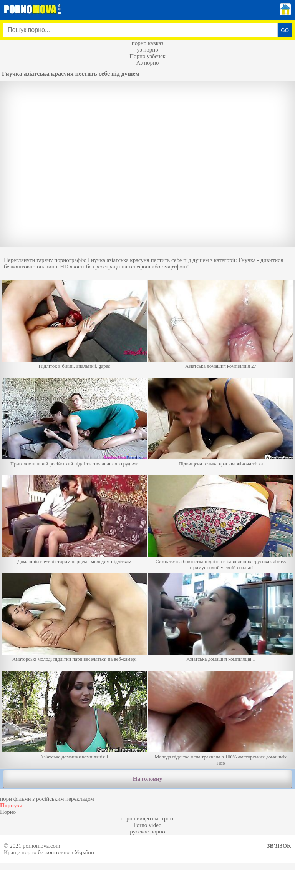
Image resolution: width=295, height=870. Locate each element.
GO (285, 30)
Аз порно (147, 63)
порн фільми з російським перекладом (47, 799)
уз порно (147, 50)
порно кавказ (148, 43)
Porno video (148, 825)
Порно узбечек (147, 56)
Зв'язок (279, 846)
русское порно (147, 831)
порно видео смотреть (148, 818)
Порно (8, 812)
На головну (147, 779)
